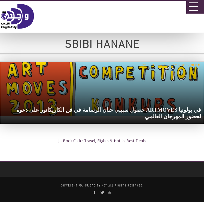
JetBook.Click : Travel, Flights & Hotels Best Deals (102, 140)
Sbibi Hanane (153, 65)
